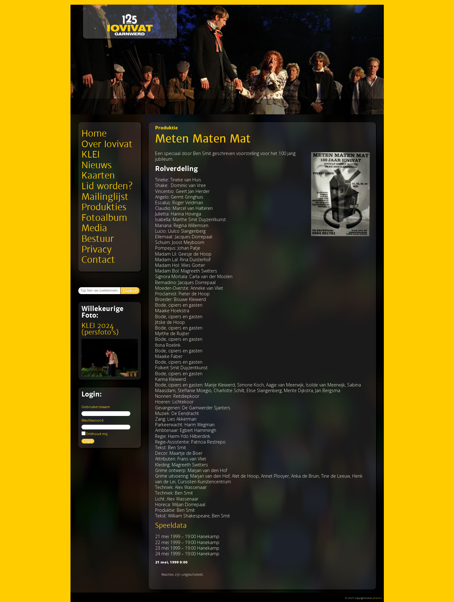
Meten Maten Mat (203, 139)
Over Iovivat (107, 144)
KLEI (90, 154)
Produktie (166, 128)
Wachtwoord (92, 420)
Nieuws (96, 165)
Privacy (96, 249)
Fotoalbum (104, 217)
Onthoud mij (94, 433)
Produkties (103, 207)
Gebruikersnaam (95, 406)
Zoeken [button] (130, 290)
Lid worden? (107, 186)
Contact (98, 259)
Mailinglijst (104, 196)
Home (94, 133)
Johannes (377, 597)
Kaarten (98, 175)
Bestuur (97, 238)
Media (94, 228)
